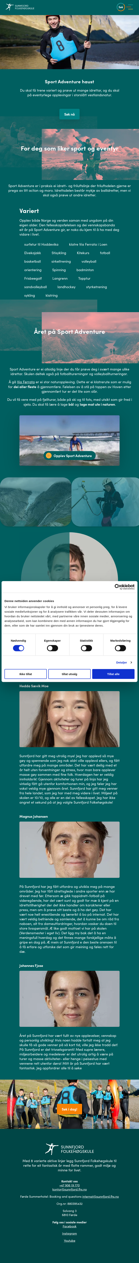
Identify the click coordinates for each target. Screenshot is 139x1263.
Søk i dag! (69, 1109)
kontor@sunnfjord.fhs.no (69, 1189)
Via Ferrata (26, 382)
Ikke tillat (25, 674)
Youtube (69, 1240)
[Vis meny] (130, 7)
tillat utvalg (69, 674)
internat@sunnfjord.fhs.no (100, 1196)
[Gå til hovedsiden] (20, 7)
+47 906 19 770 (69, 1185)
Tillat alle (113, 674)
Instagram (69, 1233)
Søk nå (69, 114)
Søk (121, 7)
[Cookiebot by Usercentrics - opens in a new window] (118, 587)
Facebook (69, 1226)
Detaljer (121, 662)
